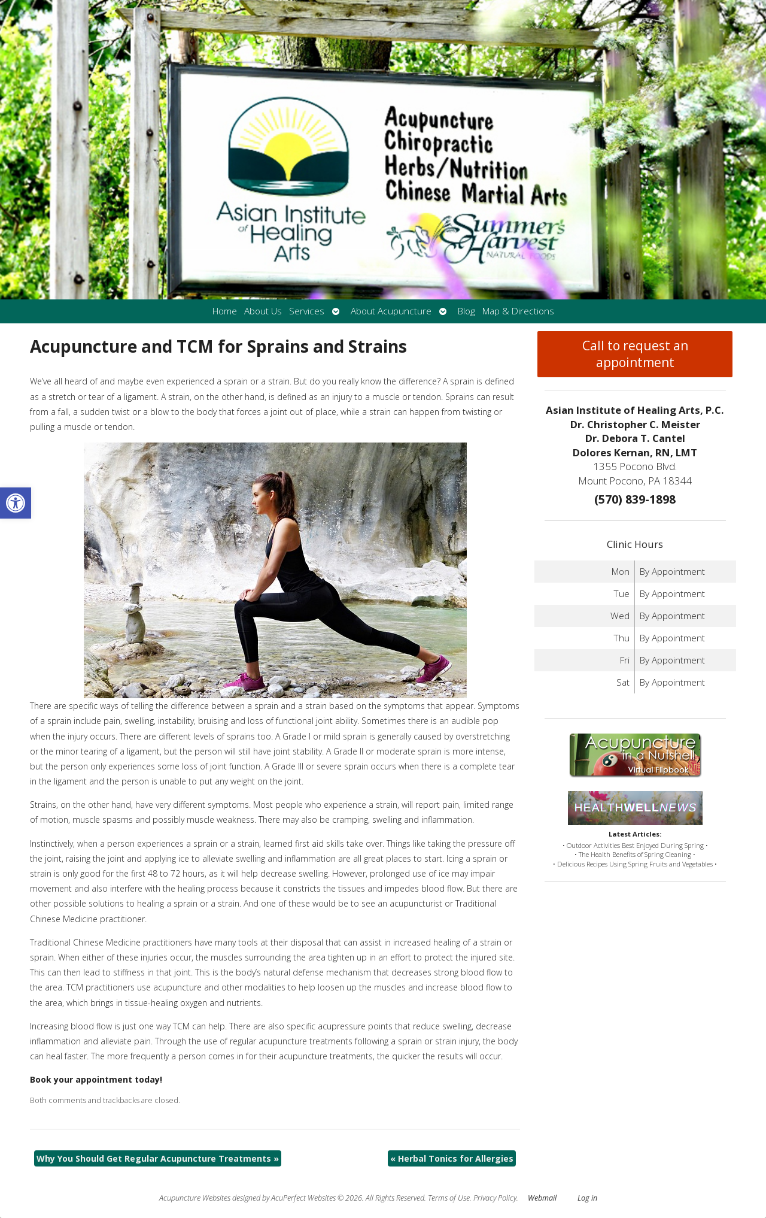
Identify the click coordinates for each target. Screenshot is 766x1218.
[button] (15, 503)
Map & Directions (518, 311)
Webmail (542, 1198)
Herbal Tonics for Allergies (451, 1158)
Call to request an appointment (635, 354)
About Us (263, 311)
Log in (587, 1198)
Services (306, 311)
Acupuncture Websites (194, 1198)
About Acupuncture (391, 311)
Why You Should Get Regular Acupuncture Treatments (158, 1158)
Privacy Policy (494, 1198)
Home (224, 311)
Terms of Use (449, 1198)
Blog (466, 311)
